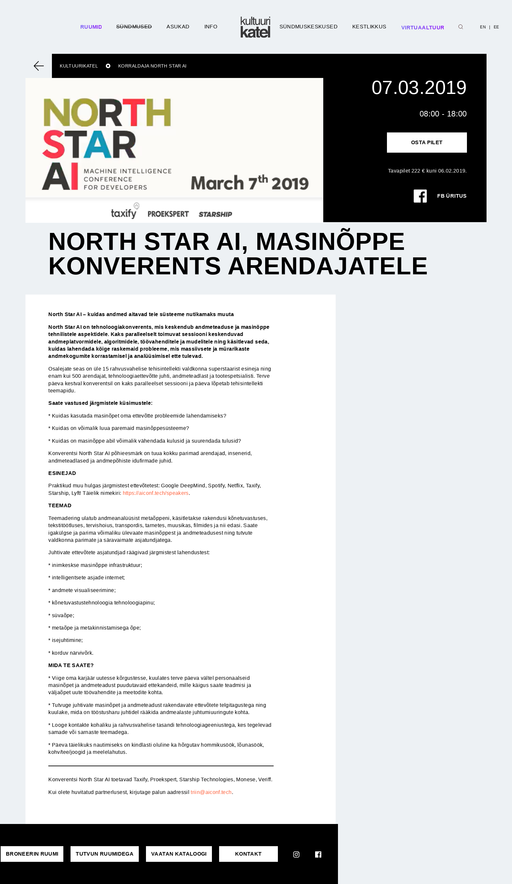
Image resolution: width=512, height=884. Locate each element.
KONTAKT (248, 854)
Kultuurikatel (79, 66)
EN (483, 27)
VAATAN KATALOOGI (179, 854)
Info (210, 26)
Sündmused (134, 26)
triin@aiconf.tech (211, 792)
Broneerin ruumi (32, 854)
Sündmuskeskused (309, 26)
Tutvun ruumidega (105, 854)
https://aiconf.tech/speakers (156, 493)
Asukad (178, 26)
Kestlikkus (369, 26)
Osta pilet (427, 142)
